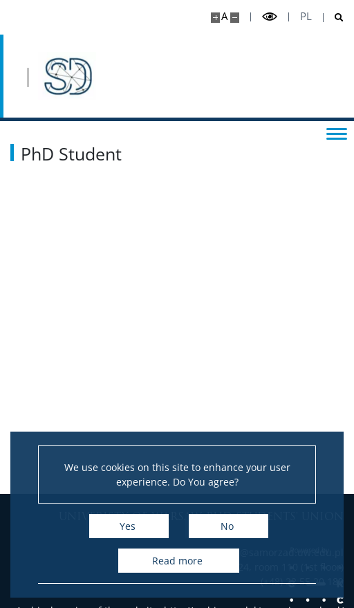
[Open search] (333, 17)
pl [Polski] (306, 16)
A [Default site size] (224, 16)
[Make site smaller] (234, 17)
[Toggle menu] (336, 133)
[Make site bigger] (215, 17)
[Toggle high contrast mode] (270, 16)
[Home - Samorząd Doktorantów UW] (67, 76)
